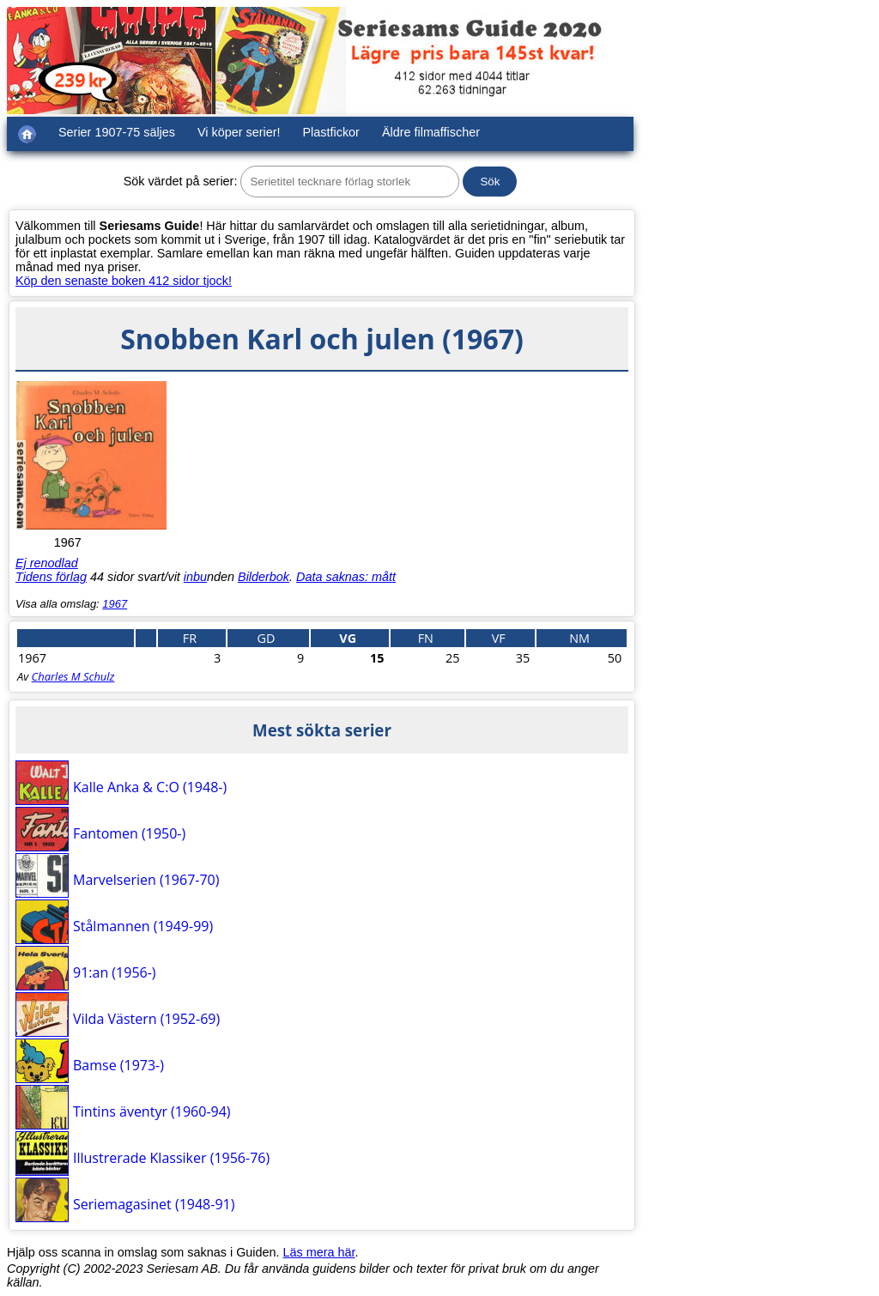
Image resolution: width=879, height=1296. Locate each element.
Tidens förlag (51, 577)
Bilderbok (263, 577)
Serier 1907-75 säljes (116, 132)
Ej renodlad (46, 563)
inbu (195, 577)
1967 (114, 603)
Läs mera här (319, 1252)
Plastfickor (331, 132)
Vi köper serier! (239, 132)
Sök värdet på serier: (181, 181)
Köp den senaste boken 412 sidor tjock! (123, 281)
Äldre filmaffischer (431, 132)
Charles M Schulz (73, 676)
